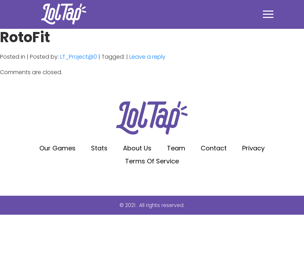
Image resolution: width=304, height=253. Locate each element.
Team (176, 148)
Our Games (57, 148)
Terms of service (152, 161)
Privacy (253, 148)
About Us (137, 148)
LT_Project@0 (78, 57)
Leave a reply (147, 57)
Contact (214, 148)
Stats (99, 148)
